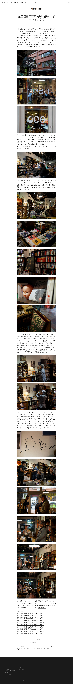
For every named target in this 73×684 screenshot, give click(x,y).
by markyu (34, 23)
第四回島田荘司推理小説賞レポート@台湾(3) (30, 616)
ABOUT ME (34, 2)
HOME (4, 2)
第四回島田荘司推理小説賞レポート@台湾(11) (30, 633)
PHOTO (27, 2)
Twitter (71, 340)
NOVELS (9, 2)
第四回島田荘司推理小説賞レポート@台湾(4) (30, 618)
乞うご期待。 (42, 607)
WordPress (27, 680)
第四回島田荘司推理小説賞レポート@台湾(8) (30, 627)
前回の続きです (21, 29)
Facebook (71, 343)
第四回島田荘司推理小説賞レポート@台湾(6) (30, 622)
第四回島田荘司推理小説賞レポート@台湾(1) (30, 613)
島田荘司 (38, 639)
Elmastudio (38, 680)
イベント (24, 639)
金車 (35, 642)
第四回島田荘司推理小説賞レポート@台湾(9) (30, 629)
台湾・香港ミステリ (31, 639)
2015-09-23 (39, 23)
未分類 (41, 639)
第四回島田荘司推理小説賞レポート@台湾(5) (30, 620)
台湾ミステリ (27, 642)
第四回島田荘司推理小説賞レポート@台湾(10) (30, 631)
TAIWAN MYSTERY (18, 2)
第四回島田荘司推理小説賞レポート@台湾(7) (30, 625)
